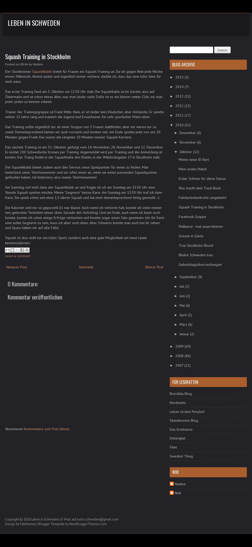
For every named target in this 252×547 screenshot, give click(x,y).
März (183, 324)
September (188, 277)
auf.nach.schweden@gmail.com (95, 519)
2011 (180, 115)
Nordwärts (178, 402)
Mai (182, 305)
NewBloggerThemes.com (88, 524)
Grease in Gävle (191, 236)
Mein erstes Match (193, 169)
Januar (184, 334)
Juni (182, 296)
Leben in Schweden (34, 23)
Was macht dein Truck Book (200, 188)
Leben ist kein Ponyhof (187, 411)
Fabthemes (28, 524)
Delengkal (177, 438)
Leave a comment (17, 256)
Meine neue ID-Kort (194, 159)
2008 (180, 356)
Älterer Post (154, 267)
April (183, 315)
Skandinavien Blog (184, 420)
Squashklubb (42, 71)
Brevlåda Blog (181, 393)
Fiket (173, 447)
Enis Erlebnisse (181, 429)
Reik (178, 493)
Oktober (186, 151)
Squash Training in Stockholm (38, 56)
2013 (180, 96)
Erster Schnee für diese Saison (202, 178)
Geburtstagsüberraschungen (200, 264)
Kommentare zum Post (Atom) (46, 429)
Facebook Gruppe (192, 216)
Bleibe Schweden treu (196, 255)
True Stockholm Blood (196, 245)
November (188, 142)
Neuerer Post (16, 267)
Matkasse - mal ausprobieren (201, 226)
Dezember (188, 132)
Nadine (180, 484)
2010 (180, 125)
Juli (182, 286)
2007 (179, 365)
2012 (180, 105)
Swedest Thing (181, 456)
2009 (180, 346)
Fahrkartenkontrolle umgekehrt (202, 197)
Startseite (86, 267)
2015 (180, 77)
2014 (180, 86)
